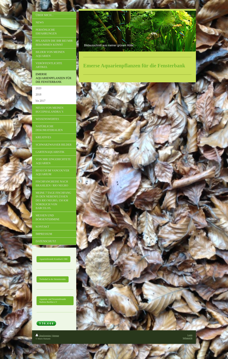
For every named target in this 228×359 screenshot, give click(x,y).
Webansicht (187, 338)
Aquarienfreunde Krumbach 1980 (53, 259)
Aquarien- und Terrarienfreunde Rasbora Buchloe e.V (52, 300)
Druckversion (43, 336)
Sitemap (55, 336)
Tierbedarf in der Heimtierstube (52, 279)
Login (189, 335)
